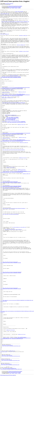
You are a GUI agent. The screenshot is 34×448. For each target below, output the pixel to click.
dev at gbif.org (19, 273)
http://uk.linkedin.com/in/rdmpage (12, 139)
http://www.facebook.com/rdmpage (12, 138)
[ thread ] (13, 7)
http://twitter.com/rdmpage (11, 140)
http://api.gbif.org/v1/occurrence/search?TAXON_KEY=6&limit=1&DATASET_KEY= (15, 24)
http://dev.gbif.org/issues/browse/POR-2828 (11, 255)
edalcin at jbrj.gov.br (9, 105)
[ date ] (10, 7)
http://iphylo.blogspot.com (10, 141)
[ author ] (19, 7)
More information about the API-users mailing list (8, 447)
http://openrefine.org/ (5, 14)
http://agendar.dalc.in (21, 165)
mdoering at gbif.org (24, 169)
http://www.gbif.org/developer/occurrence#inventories (12, 223)
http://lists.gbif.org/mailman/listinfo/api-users (11, 413)
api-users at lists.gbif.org (10, 273)
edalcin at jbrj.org (22, 108)
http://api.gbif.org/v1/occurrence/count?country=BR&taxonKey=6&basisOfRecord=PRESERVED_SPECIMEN (10, 216)
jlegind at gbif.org (26, 206)
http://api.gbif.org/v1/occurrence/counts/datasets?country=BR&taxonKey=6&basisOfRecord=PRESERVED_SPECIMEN (10, 90)
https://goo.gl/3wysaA (14, 88)
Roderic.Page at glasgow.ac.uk (7, 115)
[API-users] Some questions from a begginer (15, 6)
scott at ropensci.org (21, 51)
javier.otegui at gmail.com (9, 3)
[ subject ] (16, 7)
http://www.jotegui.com (4, 38)
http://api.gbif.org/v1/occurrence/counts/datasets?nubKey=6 (14, 177)
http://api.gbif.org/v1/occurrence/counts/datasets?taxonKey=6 (14, 248)
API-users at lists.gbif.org (7, 412)
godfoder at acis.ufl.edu (23, 59)
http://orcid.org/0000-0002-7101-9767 (12, 142)
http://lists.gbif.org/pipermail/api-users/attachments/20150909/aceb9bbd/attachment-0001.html (11, 440)
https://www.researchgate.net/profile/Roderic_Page (16, 144)
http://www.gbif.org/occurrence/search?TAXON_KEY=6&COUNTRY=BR (13, 121)
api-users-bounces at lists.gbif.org (19, 270)
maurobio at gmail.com (23, 40)
